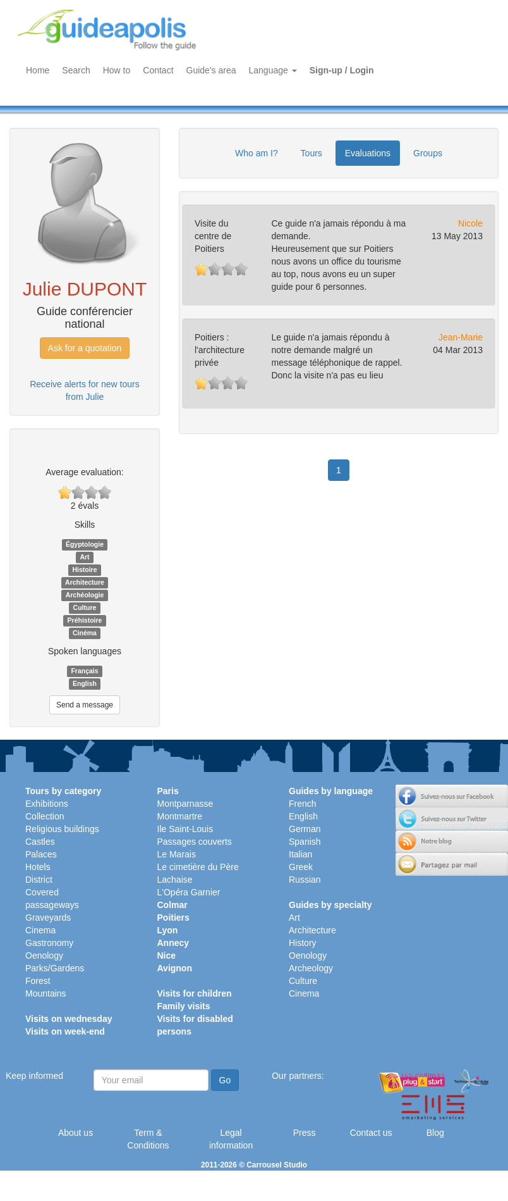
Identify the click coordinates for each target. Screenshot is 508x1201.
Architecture (312, 930)
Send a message (84, 704)
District (38, 879)
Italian (300, 854)
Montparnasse (185, 804)
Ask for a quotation (85, 348)
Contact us (371, 1133)
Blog (435, 1133)
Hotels (38, 867)
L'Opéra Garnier (189, 892)
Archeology (311, 968)
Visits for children (194, 993)
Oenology (44, 955)
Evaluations (367, 153)
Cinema (40, 930)
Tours (311, 153)
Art (294, 917)
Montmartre (180, 816)
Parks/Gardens (54, 968)
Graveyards (48, 917)
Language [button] (273, 70)
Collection (44, 816)
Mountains (45, 993)
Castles (40, 842)
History (303, 943)
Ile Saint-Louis (185, 829)
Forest (38, 981)
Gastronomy (49, 943)
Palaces (41, 854)
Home (37, 70)
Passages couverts (194, 842)
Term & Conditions (148, 1139)
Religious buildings (62, 829)
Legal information (231, 1139)
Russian (305, 879)
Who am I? (256, 153)
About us (75, 1133)
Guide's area (211, 70)
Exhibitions (46, 804)
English (303, 816)
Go (225, 1080)
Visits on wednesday (68, 1019)
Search (76, 70)
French (303, 804)
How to (117, 70)
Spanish (305, 842)
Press (304, 1133)
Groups (427, 153)
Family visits (183, 1006)
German (305, 829)
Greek (301, 867)
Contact (158, 70)
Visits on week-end (65, 1031)
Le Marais (176, 854)
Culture (303, 981)
